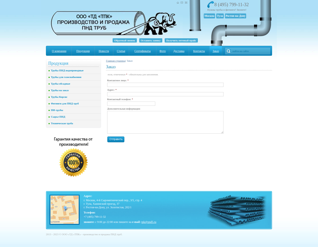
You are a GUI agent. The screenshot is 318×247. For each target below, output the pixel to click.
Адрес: (112, 89)
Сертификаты (143, 51)
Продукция (83, 51)
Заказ (216, 51)
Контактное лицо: (118, 80)
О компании (59, 51)
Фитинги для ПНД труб (65, 103)
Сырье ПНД (58, 116)
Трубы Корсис (59, 96)
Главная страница (115, 60)
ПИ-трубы (57, 110)
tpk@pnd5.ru (148, 222)
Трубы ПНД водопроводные (67, 70)
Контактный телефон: (120, 99)
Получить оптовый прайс (181, 40)
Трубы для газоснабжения (66, 77)
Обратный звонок (124, 40)
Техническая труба (62, 123)
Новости (104, 51)
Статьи (121, 51)
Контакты (199, 51)
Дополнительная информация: (124, 108)
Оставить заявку (151, 40)
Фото (162, 51)
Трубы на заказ (60, 90)
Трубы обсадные (60, 83)
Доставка (178, 51)
